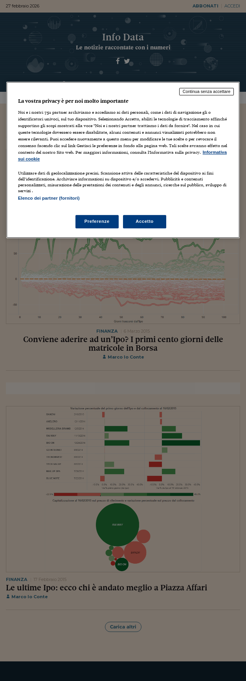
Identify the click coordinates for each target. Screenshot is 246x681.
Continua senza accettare (207, 91)
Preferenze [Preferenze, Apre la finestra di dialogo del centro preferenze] (97, 221)
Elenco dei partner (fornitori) (49, 198)
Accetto (145, 221)
